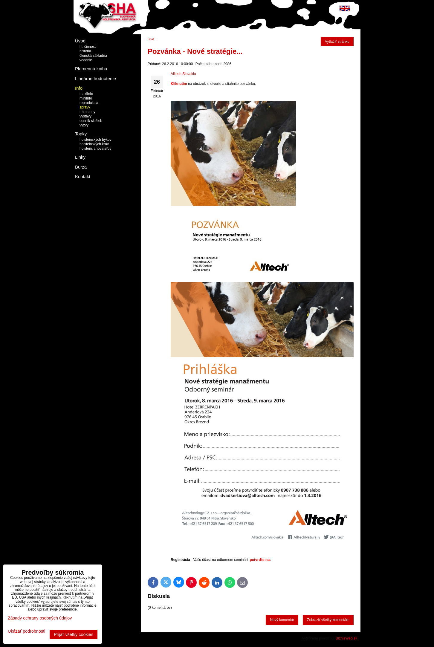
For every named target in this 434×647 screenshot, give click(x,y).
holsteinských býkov (95, 139)
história (85, 51)
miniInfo (86, 98)
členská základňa (93, 55)
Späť (151, 39)
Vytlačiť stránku (337, 41)
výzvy (84, 125)
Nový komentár (282, 620)
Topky (81, 133)
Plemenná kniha (91, 68)
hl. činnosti (88, 47)
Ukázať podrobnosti (26, 631)
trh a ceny (87, 112)
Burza (81, 166)
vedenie (86, 60)
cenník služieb (91, 121)
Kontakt (82, 176)
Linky (80, 157)
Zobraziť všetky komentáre (328, 620)
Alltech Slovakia (183, 74)
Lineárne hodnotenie (95, 78)
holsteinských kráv (94, 144)
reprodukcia (89, 103)
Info (78, 88)
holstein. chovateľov (95, 148)
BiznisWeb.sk (346, 638)
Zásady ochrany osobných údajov (40, 618)
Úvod (80, 40)
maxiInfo (86, 94)
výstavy (85, 116)
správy (85, 107)
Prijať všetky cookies (73, 634)
